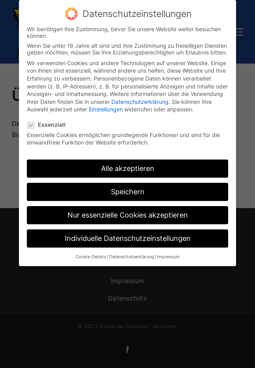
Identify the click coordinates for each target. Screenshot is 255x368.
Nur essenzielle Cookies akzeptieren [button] (128, 212)
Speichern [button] (127, 189)
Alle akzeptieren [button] (127, 165)
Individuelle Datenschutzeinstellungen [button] (128, 235)
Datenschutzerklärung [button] (131, 254)
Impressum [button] (168, 254)
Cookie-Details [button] (90, 254)
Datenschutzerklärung (140, 99)
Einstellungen (106, 106)
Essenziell (49, 121)
